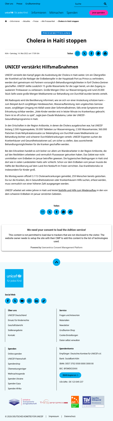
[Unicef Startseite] (16, 12)
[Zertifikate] (56, 402)
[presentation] (6, 21)
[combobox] (91, 4)
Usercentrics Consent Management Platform (62, 247)
